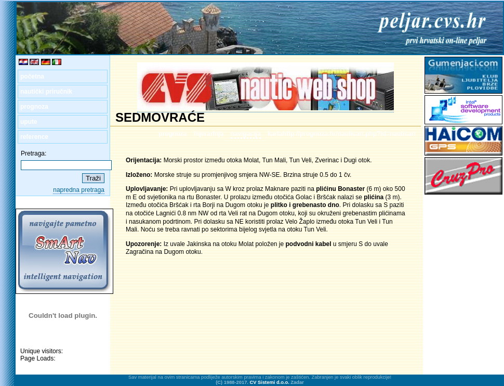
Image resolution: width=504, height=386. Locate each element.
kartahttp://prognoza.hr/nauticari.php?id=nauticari (342, 133)
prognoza (34, 106)
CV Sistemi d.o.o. (269, 382)
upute (28, 121)
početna (32, 76)
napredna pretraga (78, 190)
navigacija (246, 133)
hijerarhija (208, 133)
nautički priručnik (46, 91)
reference (34, 136)
